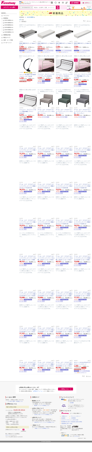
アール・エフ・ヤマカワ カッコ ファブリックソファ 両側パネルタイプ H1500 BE (46, 222)
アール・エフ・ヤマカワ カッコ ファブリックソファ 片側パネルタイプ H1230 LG (64, 149)
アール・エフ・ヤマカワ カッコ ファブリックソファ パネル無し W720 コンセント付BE (27, 257)
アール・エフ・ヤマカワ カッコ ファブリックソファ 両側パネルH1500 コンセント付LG (64, 364)
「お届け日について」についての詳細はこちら (43, 422)
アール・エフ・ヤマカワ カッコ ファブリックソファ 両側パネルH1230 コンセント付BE (64, 293)
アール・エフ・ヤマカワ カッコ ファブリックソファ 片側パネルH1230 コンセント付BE (82, 257)
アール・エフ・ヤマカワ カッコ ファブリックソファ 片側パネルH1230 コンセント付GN (27, 293)
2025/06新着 (7, 32)
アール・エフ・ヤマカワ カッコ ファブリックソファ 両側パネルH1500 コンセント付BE (27, 364)
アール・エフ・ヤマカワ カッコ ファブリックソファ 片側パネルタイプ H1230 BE (27, 149)
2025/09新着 (7, 25)
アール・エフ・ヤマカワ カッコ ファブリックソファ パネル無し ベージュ (46, 111)
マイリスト (6, 15)
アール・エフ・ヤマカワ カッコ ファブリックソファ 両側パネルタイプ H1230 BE (82, 149)
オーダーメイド (7, 42)
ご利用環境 (73, 418)
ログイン (8, 435)
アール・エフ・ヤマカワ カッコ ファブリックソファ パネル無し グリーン (64, 111)
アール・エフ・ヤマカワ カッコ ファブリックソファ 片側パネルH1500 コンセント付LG (82, 329)
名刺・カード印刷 (8, 40)
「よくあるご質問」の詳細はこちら (15, 401)
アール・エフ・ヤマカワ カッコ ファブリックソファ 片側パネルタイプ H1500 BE (64, 186)
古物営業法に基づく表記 (66, 423)
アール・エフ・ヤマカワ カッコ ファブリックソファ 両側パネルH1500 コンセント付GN (46, 364)
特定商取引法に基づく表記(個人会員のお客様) (71, 421)
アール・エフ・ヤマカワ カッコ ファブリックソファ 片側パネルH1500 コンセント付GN (64, 329)
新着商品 (5, 18)
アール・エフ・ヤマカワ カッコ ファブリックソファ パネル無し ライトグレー (82, 111)
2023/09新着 (30, 17)
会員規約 (63, 418)
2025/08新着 (7, 27)
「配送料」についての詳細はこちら (41, 405)
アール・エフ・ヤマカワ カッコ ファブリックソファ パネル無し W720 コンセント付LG (64, 257)
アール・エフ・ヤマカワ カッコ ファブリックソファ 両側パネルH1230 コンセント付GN (82, 293)
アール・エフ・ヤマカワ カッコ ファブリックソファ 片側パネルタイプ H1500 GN (82, 186)
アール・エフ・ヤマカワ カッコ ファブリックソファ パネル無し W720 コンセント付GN (46, 257)
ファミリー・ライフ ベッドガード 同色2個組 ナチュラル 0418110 (82, 76)
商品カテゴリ (6, 37)
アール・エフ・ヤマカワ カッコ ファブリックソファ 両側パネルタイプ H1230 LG (46, 186)
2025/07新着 (7, 29)
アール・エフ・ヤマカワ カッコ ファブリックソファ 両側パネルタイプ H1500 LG (82, 222)
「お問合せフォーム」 (37, 391)
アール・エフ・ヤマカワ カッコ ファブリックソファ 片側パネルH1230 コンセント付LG (46, 293)
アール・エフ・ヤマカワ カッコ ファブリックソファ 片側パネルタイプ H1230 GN (46, 149)
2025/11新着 (7, 20)
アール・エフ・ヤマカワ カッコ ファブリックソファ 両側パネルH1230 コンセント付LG (27, 329)
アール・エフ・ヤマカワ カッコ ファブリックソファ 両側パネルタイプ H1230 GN (27, 186)
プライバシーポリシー (76, 416)
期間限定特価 (6, 35)
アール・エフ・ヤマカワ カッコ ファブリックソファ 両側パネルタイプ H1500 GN (64, 222)
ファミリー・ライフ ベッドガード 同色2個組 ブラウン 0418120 (27, 111)
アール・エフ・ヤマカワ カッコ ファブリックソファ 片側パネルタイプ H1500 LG (27, 222)
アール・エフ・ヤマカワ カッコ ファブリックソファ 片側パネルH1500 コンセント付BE (46, 329)
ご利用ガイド (64, 416)
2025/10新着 (7, 22)
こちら (18, 429)
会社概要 (72, 402)
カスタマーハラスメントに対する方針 (69, 419)
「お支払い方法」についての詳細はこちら (42, 414)
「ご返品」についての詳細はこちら (41, 428)
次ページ (89, 21)
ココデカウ (76, 436)
